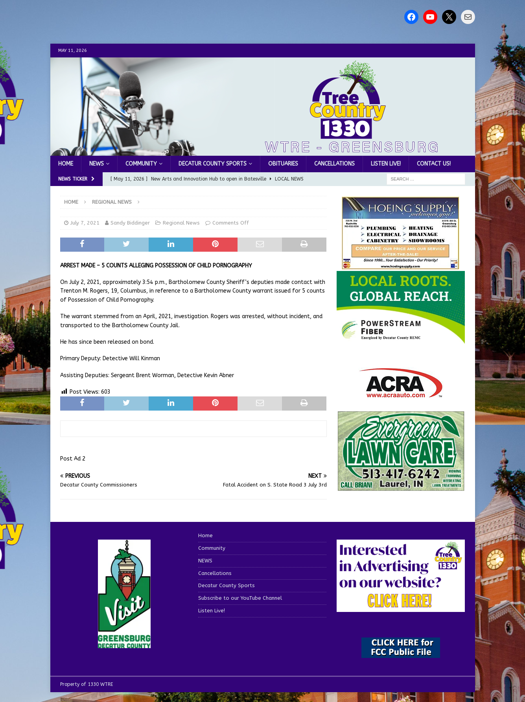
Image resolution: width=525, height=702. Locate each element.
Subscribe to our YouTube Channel (240, 598)
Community (141, 163)
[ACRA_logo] (401, 393)
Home (65, 163)
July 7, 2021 (84, 223)
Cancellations (334, 163)
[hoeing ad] (401, 265)
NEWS (96, 163)
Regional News (181, 223)
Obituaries (283, 163)
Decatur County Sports (213, 163)
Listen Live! (386, 163)
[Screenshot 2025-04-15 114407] (401, 487)
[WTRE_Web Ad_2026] (401, 339)
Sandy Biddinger (130, 223)
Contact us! (434, 163)
